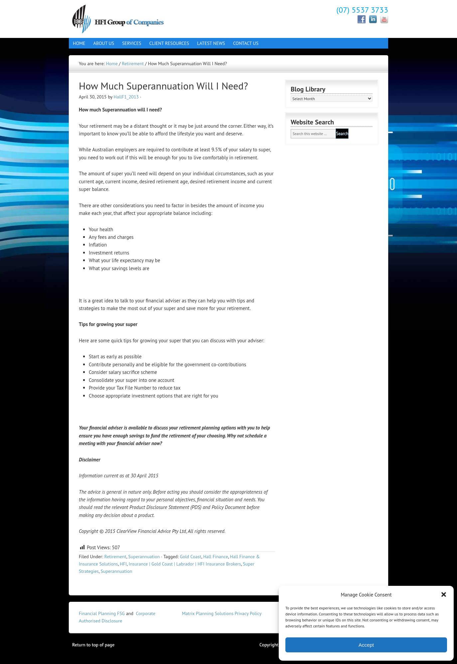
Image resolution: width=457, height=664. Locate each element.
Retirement (115, 557)
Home (79, 43)
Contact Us (243, 43)
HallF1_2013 (126, 97)
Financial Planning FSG (102, 613)
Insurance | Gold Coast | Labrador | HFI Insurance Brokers (185, 564)
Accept (366, 645)
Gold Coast (190, 557)
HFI (123, 564)
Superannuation (144, 557)
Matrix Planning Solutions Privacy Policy (221, 613)
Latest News (211, 43)
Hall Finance (127, 18)
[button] (443, 594)
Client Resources (167, 43)
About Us (101, 43)
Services (129, 43)
